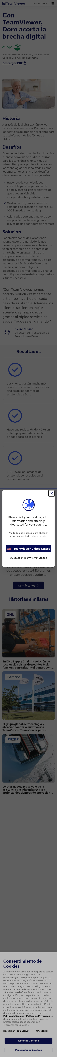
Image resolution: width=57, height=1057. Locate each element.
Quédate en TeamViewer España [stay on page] (28, 557)
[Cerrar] (51, 493)
